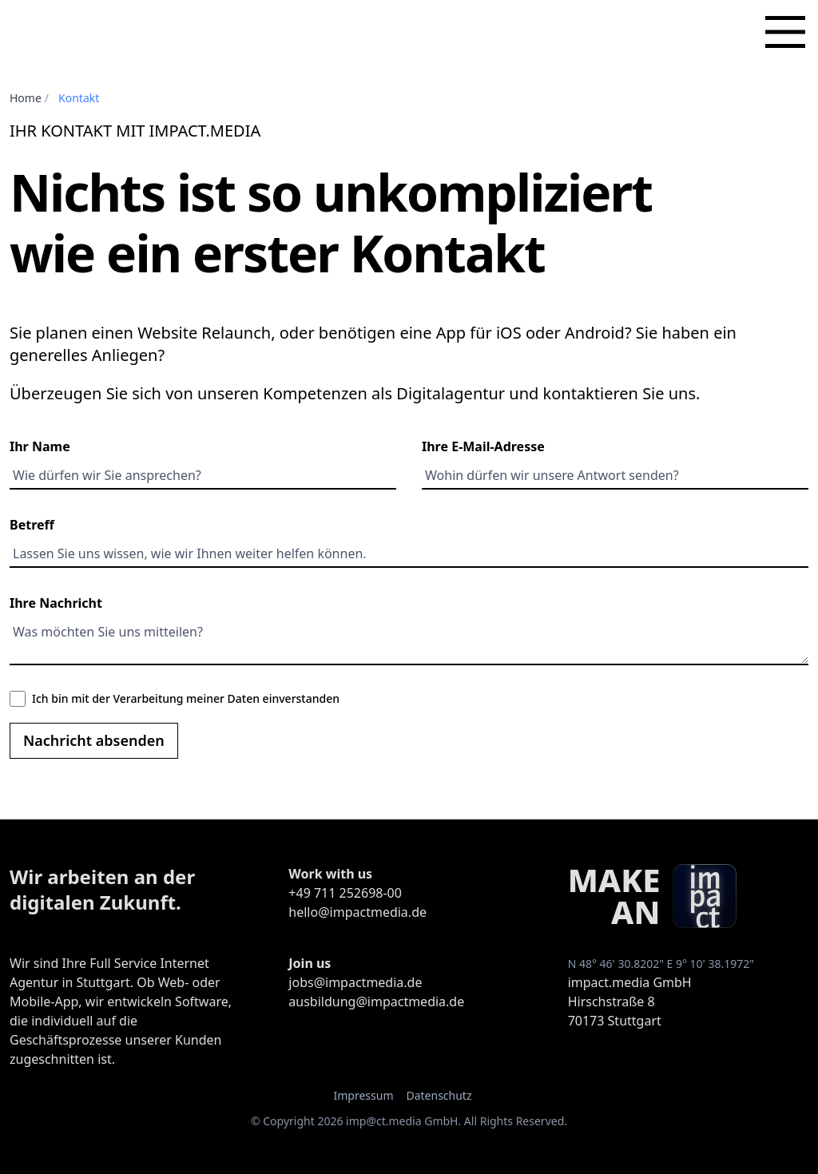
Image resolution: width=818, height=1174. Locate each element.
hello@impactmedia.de (357, 912)
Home (26, 97)
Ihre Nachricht (56, 603)
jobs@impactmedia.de (355, 982)
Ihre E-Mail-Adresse (483, 446)
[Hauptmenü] (785, 32)
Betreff (32, 524)
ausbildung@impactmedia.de (376, 1001)
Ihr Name (40, 446)
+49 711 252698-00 (345, 893)
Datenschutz (438, 1095)
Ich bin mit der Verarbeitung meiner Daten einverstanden (186, 698)
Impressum (363, 1095)
